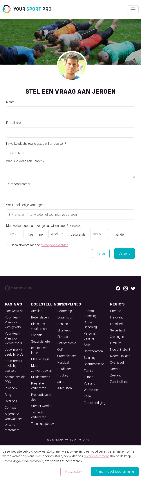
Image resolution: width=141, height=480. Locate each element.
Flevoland (116, 317)
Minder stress (40, 377)
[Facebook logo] (118, 288)
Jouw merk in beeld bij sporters (14, 365)
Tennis (88, 370)
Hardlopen (64, 369)
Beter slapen (40, 317)
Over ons (11, 401)
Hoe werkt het (15, 311)
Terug (101, 253)
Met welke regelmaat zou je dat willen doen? (43, 226)
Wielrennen (92, 390)
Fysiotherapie (66, 343)
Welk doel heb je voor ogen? (25, 205)
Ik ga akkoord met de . (40, 245)
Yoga (87, 396)
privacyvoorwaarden (54, 245)
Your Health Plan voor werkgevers (13, 322)
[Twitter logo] (133, 288)
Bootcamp (64, 311)
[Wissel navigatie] (132, 9)
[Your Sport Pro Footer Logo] (19, 288)
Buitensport (65, 317)
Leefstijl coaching (90, 313)
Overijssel (117, 362)
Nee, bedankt (74, 471)
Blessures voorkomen (39, 326)
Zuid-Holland (119, 382)
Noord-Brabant (120, 349)
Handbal (63, 362)
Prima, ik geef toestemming (114, 471)
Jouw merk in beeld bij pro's (14, 352)
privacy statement (96, 456)
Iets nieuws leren (39, 350)
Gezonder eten (41, 341)
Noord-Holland (120, 356)
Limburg (115, 343)
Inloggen (11, 388)
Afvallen (36, 311)
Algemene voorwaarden (14, 416)
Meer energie (40, 359)
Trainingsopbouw (43, 423)
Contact (10, 407)
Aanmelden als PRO (15, 379)
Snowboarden (93, 351)
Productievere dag (41, 397)
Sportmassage (94, 364)
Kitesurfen (64, 388)
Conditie (37, 335)
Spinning (89, 357)
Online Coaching (90, 324)
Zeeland (115, 375)
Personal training (90, 336)
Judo (60, 382)
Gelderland (117, 330)
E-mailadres (14, 123)
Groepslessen (67, 356)
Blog (8, 395)
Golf (60, 349)
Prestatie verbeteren (38, 386)
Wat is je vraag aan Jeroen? (25, 161)
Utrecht (115, 369)
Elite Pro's (64, 330)
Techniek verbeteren (38, 414)
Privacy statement (12, 427)
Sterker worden (41, 406)
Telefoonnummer (18, 184)
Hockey (62, 375)
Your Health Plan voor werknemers (13, 338)
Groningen (117, 337)
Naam (10, 102)
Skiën (87, 345)
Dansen (62, 324)
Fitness (62, 337)
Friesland (116, 324)
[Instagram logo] (125, 288)
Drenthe (115, 311)
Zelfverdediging (94, 403)
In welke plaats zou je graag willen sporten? (36, 143)
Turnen (88, 377)
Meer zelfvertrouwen (41, 368)
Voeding (89, 383)
